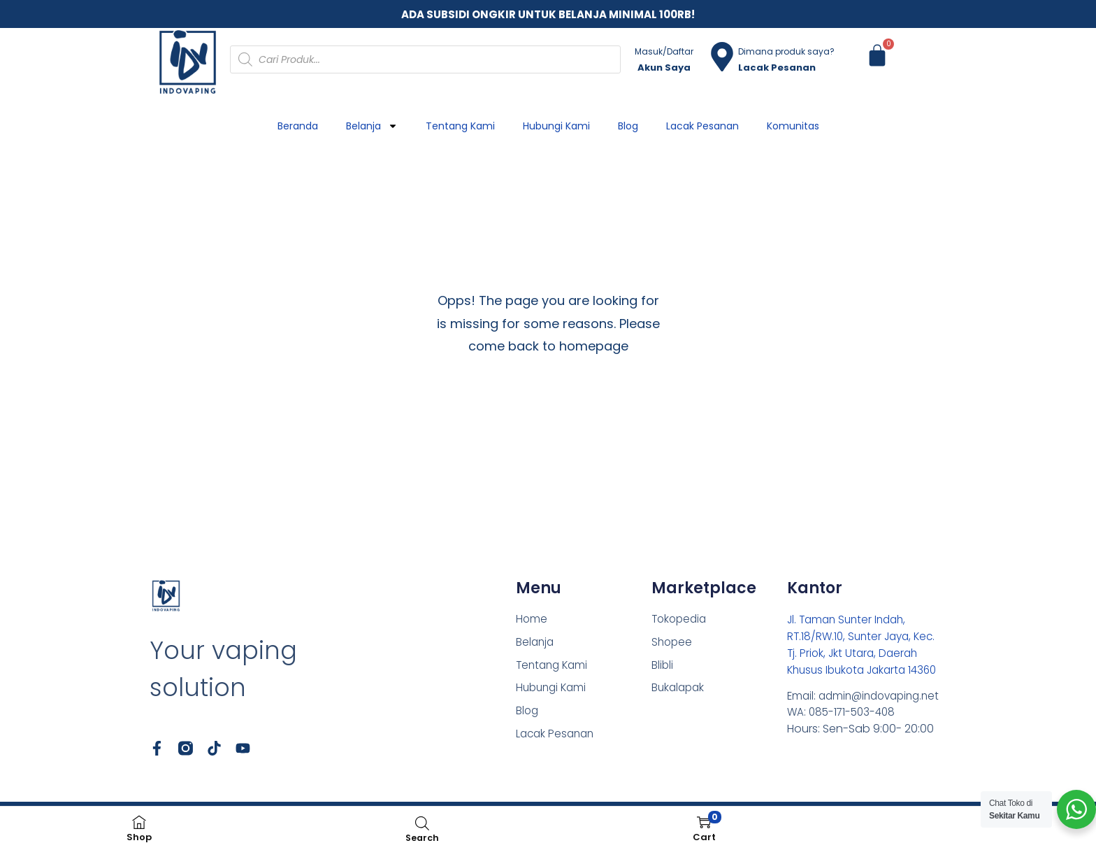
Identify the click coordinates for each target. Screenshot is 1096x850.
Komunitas (793, 126)
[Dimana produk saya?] (722, 56)
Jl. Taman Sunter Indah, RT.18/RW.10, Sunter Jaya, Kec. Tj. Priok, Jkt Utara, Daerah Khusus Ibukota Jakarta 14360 (865, 653)
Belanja (372, 126)
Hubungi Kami (556, 126)
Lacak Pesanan (702, 126)
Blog (628, 126)
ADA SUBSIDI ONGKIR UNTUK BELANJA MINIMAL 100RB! (548, 14)
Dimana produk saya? (786, 51)
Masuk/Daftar (664, 51)
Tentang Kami (460, 126)
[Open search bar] (422, 823)
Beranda (297, 126)
